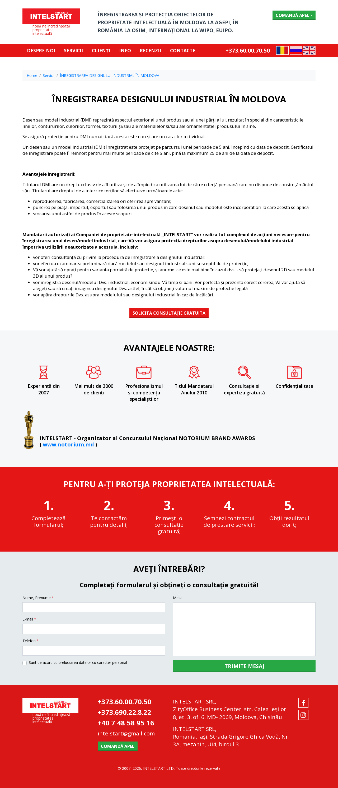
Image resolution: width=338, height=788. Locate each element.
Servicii (73, 50)
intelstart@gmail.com (126, 733)
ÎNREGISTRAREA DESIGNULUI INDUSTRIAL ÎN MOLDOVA (109, 75)
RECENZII (150, 50)
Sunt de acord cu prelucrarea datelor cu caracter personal (78, 662)
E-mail (29, 619)
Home (32, 75)
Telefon (30, 640)
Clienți (101, 50)
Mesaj (178, 597)
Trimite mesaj (244, 666)
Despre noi (41, 50)
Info (125, 50)
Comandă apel (292, 15)
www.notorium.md (68, 444)
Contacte (182, 50)
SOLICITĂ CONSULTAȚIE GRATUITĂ (169, 313)
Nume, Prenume (38, 597)
